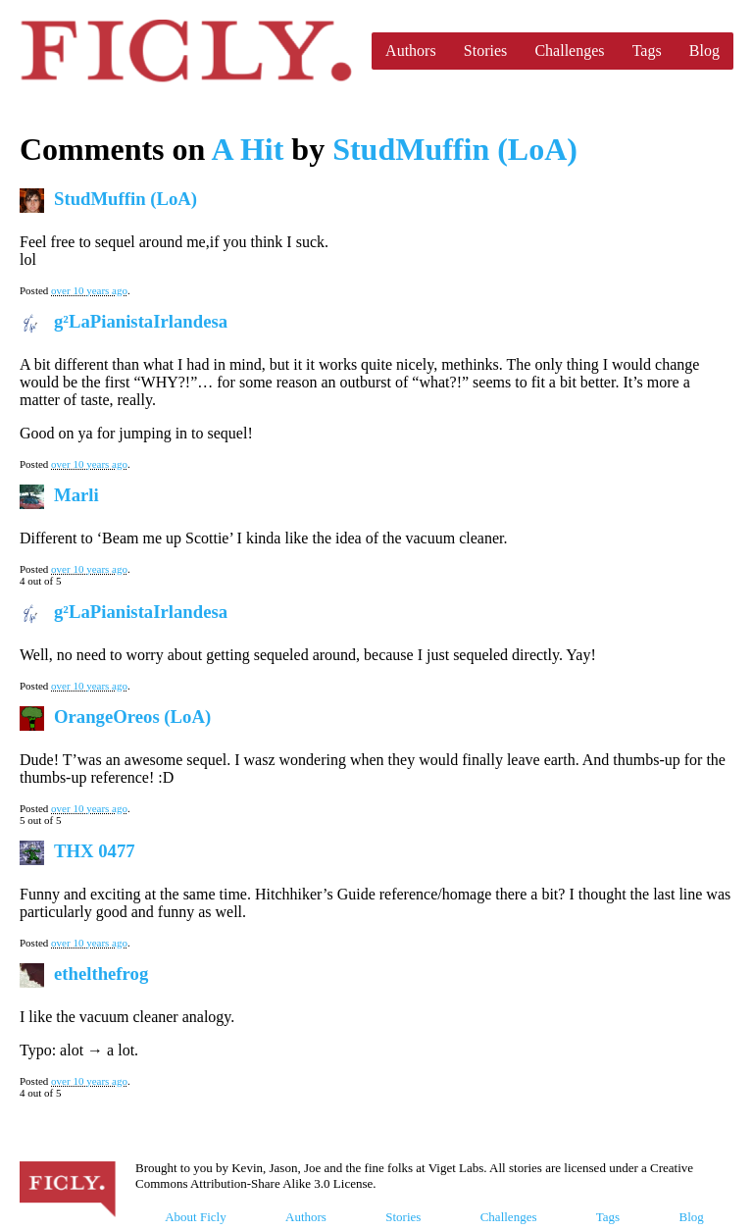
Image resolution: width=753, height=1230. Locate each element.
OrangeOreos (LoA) (132, 716)
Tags (647, 50)
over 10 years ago (89, 290)
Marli (76, 495)
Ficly (186, 51)
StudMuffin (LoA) (454, 149)
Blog (704, 50)
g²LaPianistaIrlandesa (140, 321)
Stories (485, 50)
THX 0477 (94, 851)
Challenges (569, 50)
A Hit (248, 149)
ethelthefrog (101, 973)
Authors (410, 50)
